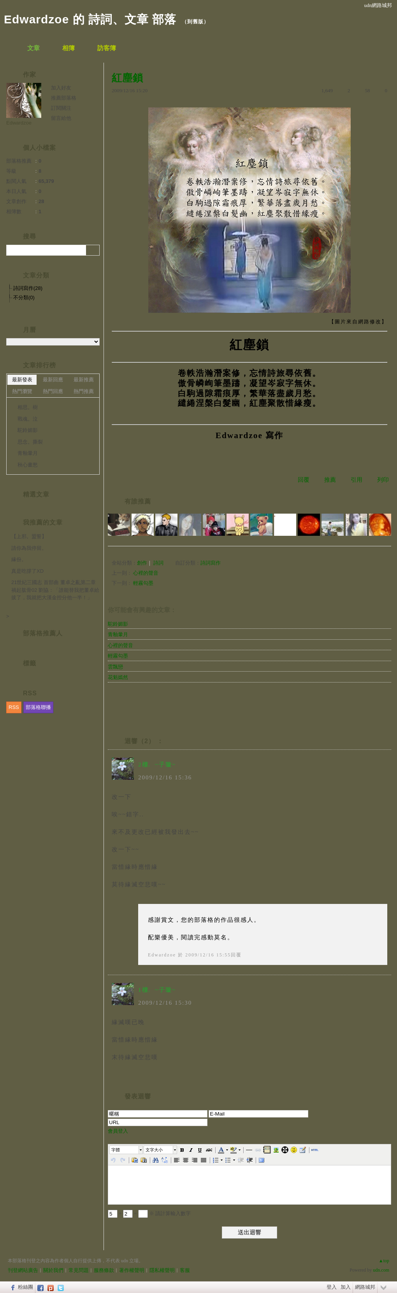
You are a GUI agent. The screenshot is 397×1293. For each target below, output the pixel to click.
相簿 (68, 48)
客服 (185, 1270)
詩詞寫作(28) (27, 288)
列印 (383, 480)
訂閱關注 (61, 108)
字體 (115, 1149)
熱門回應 (53, 391)
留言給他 (61, 118)
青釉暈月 (118, 634)
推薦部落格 (63, 98)
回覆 (303, 480)
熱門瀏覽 (22, 391)
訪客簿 (106, 48)
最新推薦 (84, 379)
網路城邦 (365, 1287)
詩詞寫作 (210, 563)
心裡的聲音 (145, 573)
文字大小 (154, 1149)
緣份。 (18, 559)
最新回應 (53, 379)
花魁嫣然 (118, 677)
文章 (33, 48)
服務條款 (104, 1270)
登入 (332, 1287)
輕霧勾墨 (143, 583)
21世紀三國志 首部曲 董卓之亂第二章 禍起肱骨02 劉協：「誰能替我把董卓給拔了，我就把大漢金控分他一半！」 (55, 589)
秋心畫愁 (28, 465)
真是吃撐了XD (27, 571)
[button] (126, 1150)
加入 (346, 1287)
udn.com (381, 1270)
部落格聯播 (38, 707)
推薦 (330, 480)
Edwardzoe (162, 955)
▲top (384, 1260)
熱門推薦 (84, 391)
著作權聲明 (131, 1270)
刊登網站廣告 (23, 1270)
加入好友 (61, 88)
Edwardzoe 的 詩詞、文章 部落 (90, 19)
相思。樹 (28, 407)
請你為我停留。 (29, 548)
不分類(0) (24, 297)
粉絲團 (25, 1287)
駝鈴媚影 (118, 624)
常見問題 (79, 1270)
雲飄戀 (115, 667)
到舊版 (195, 22)
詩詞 (158, 563)
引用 (356, 480)
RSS (14, 707)
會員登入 (118, 1131)
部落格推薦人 (43, 633)
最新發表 (22, 379)
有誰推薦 (138, 501)
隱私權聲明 (162, 1270)
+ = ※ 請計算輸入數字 (149, 1213)
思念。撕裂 (30, 442)
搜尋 (93, 250)
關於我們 (53, 1270)
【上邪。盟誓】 (29, 536)
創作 (142, 563)
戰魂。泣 (28, 419)
